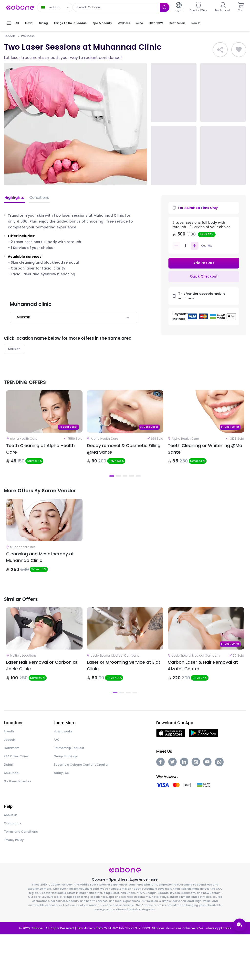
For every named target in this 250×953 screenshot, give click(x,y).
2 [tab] (118, 482)
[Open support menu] (239, 924)
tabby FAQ (61, 791)
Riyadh (9, 750)
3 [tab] (125, 482)
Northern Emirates (17, 800)
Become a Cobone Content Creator (81, 783)
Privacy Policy (14, 858)
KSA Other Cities (16, 775)
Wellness (28, 36)
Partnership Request (69, 766)
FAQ (57, 758)
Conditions (38, 198)
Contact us (12, 842)
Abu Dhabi (11, 791)
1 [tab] (112, 482)
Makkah (14, 349)
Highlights (14, 198)
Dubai (8, 783)
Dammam (12, 766)
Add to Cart (203, 263)
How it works (63, 750)
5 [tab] (138, 482)
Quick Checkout (203, 277)
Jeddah (9, 36)
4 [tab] (131, 482)
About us (11, 833)
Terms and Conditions (21, 850)
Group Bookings (65, 775)
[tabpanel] (44, 435)
